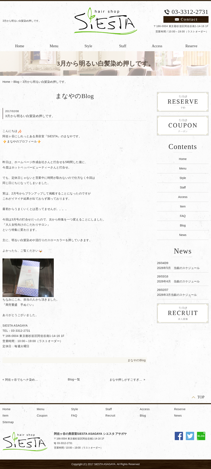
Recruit (110, 415)
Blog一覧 (74, 379)
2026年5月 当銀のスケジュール (178, 268)
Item (182, 206)
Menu (54, 46)
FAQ (183, 216)
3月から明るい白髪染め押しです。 (44, 81)
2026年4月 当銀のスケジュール (178, 281)
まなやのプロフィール (22, 141)
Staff (122, 46)
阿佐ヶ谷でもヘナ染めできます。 (22, 379)
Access (157, 46)
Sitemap (8, 422)
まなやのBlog (137, 360)
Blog (16, 81)
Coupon (42, 415)
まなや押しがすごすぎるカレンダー (126, 379)
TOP (200, 397)
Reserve (191, 46)
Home (19, 46)
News (182, 235)
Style (88, 46)
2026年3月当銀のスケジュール (177, 294)
